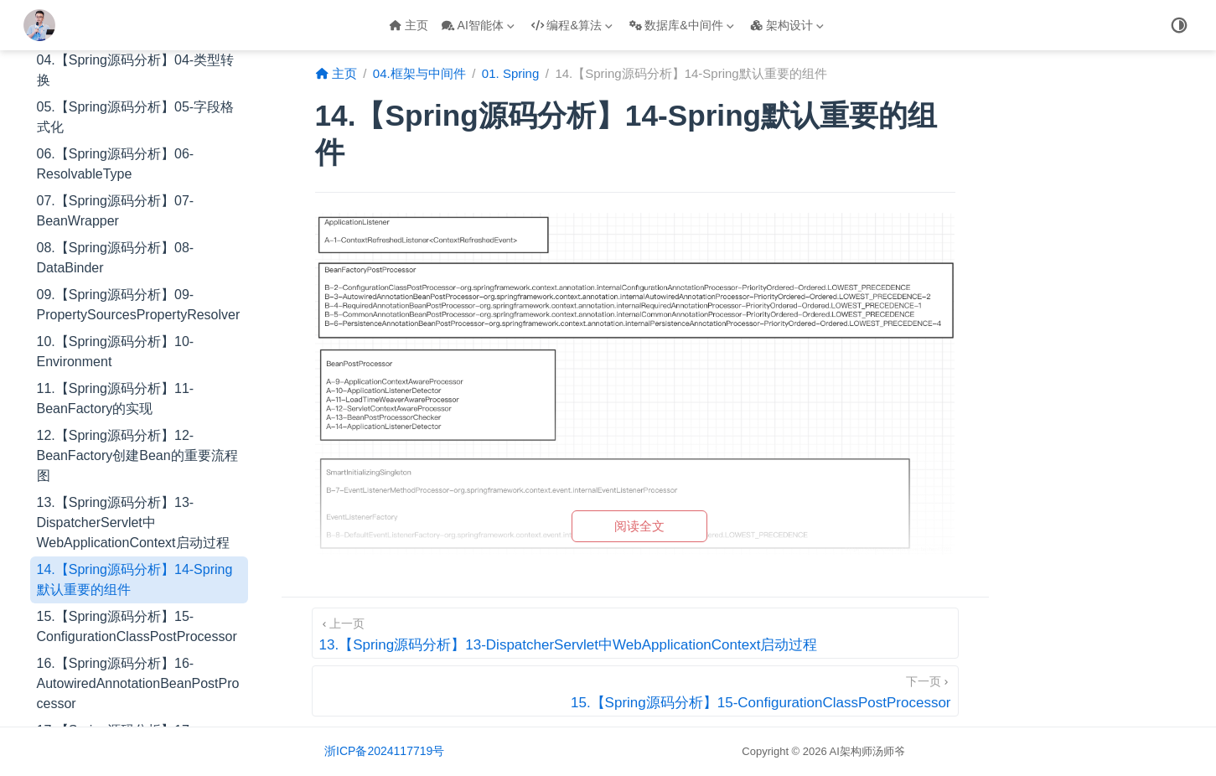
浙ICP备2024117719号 (384, 751)
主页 (408, 25)
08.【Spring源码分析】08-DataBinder (115, 258)
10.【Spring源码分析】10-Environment (115, 351)
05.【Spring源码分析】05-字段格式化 (136, 117)
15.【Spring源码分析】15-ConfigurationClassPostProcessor (137, 626)
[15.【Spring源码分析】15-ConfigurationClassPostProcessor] (635, 691)
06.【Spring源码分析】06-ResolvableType (115, 164)
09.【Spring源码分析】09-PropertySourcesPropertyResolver (139, 304)
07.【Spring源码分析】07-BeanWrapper (115, 211)
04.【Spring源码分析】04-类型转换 (136, 70)
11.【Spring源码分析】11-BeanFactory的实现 (115, 398)
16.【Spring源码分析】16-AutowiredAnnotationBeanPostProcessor (138, 683)
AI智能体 (478, 25)
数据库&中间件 (681, 25)
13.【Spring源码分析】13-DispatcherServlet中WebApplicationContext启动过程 (133, 522)
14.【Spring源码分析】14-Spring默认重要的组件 (135, 579)
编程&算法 (572, 25)
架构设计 (787, 25)
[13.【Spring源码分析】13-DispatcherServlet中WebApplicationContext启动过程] (635, 633)
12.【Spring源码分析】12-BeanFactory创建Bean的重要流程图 (137, 455)
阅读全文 (639, 526)
